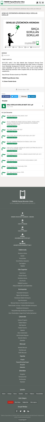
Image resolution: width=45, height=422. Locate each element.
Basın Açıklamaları (22, 333)
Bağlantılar (25, 402)
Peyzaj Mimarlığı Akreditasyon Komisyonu (22, 310)
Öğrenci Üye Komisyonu (22, 295)
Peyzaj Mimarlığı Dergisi (22, 362)
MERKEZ (4, 53)
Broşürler (22, 364)
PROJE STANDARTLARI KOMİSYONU (22, 286)
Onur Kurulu (22, 280)
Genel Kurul (22, 273)
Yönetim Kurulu (22, 275)
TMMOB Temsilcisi (22, 283)
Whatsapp (23, 96)
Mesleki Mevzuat (22, 347)
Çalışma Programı (22, 320)
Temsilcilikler (22, 258)
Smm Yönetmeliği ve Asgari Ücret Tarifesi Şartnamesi (22, 313)
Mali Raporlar (22, 325)
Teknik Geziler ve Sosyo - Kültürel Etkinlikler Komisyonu (22, 305)
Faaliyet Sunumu (22, 327)
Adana (3, 393)
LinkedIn (32, 96)
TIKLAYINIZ (24, 74)
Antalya (9, 393)
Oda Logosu (33, 402)
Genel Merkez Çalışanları (22, 261)
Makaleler (22, 367)
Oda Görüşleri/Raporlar (22, 335)
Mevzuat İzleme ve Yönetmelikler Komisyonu (22, 303)
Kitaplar (22, 359)
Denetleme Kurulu (22, 278)
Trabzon (32, 393)
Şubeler (22, 256)
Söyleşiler (22, 382)
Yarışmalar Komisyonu (22, 292)
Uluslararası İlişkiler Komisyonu (22, 298)
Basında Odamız (22, 338)
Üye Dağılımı (22, 263)
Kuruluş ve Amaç (22, 253)
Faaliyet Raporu (22, 322)
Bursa (15, 393)
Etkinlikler (22, 340)
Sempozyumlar (22, 376)
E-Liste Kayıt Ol (22, 419)
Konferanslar (22, 379)
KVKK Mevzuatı (22, 352)
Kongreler (22, 374)
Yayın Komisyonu (22, 300)
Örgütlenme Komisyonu (22, 308)
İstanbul (21, 393)
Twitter (14, 96)
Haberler (22, 330)
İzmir (26, 393)
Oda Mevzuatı (22, 350)
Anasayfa (3, 9)
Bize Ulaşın (17, 402)
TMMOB (22, 266)
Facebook (6, 96)
